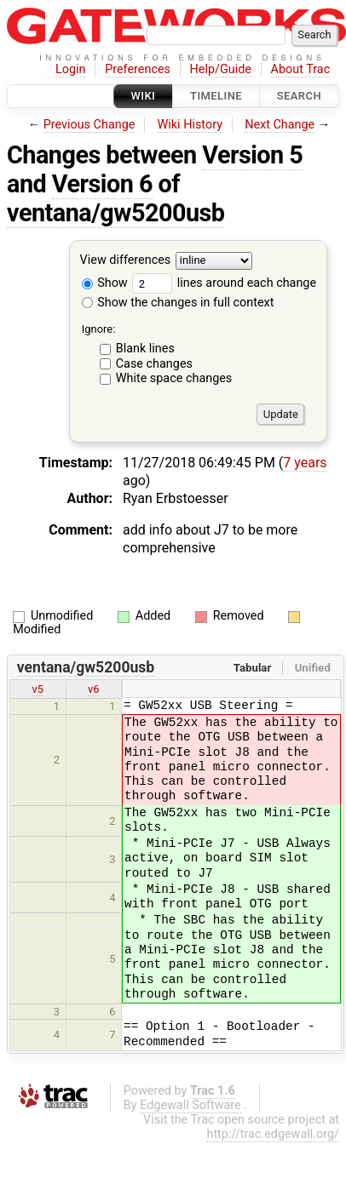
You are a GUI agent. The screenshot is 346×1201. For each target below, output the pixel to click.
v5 (37, 689)
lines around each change (224, 283)
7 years (304, 463)
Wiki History (190, 124)
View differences (125, 261)
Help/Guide (220, 69)
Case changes (154, 364)
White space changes (174, 378)
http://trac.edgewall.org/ (272, 1134)
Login (70, 69)
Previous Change (89, 124)
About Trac (301, 69)
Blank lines (145, 348)
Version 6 (102, 183)
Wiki (143, 95)
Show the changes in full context (178, 302)
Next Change (279, 124)
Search (299, 95)
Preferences (137, 69)
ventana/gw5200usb (115, 212)
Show (105, 283)
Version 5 (252, 154)
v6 (94, 689)
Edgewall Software (190, 1105)
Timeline (216, 95)
